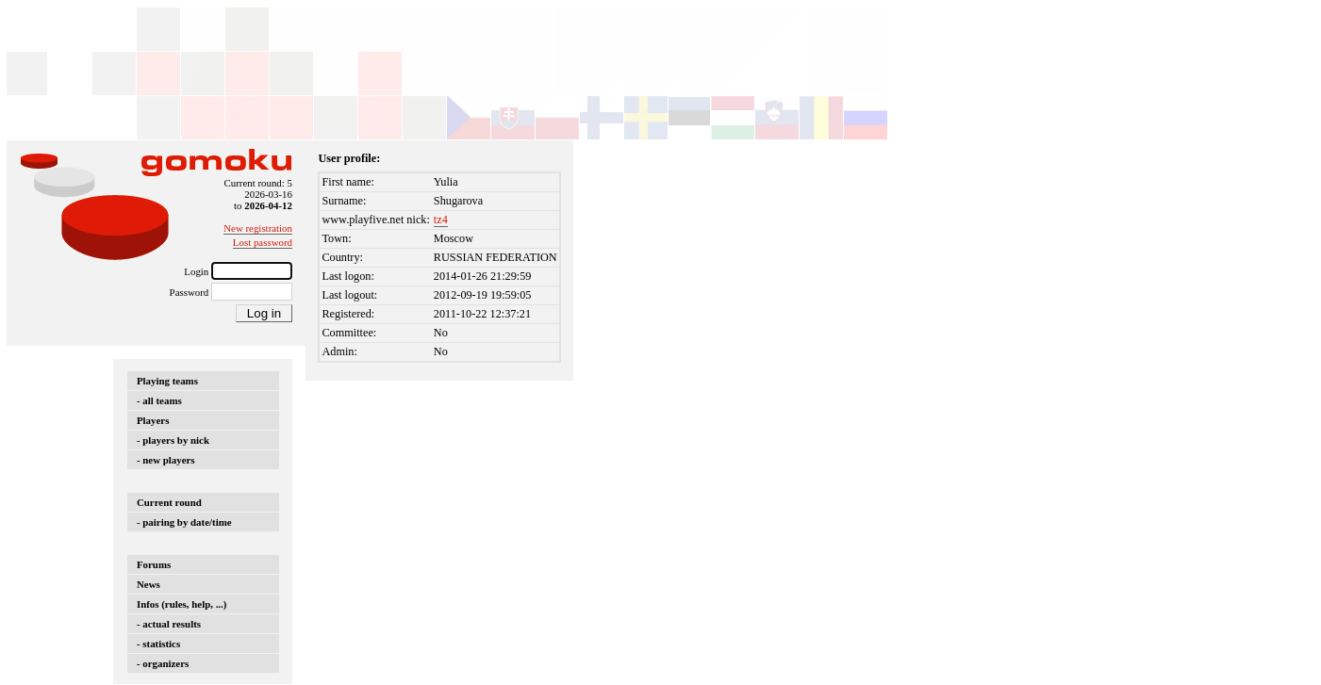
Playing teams (167, 380)
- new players (166, 459)
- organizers (163, 663)
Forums (154, 564)
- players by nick (173, 440)
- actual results (169, 623)
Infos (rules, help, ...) (181, 604)
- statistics (158, 643)
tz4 (441, 219)
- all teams (159, 400)
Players (153, 420)
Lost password (262, 242)
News (148, 584)
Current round (169, 502)
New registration (257, 228)
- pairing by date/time (184, 522)
